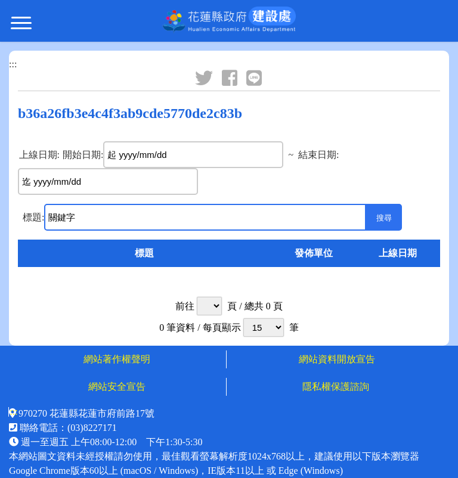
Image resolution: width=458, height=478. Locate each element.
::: (13, 64)
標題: (33, 217)
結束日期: (318, 155)
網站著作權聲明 (116, 359)
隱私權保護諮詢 (337, 386)
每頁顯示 (222, 327)
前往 (184, 306)
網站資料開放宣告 (337, 359)
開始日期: (83, 155)
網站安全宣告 (117, 386)
